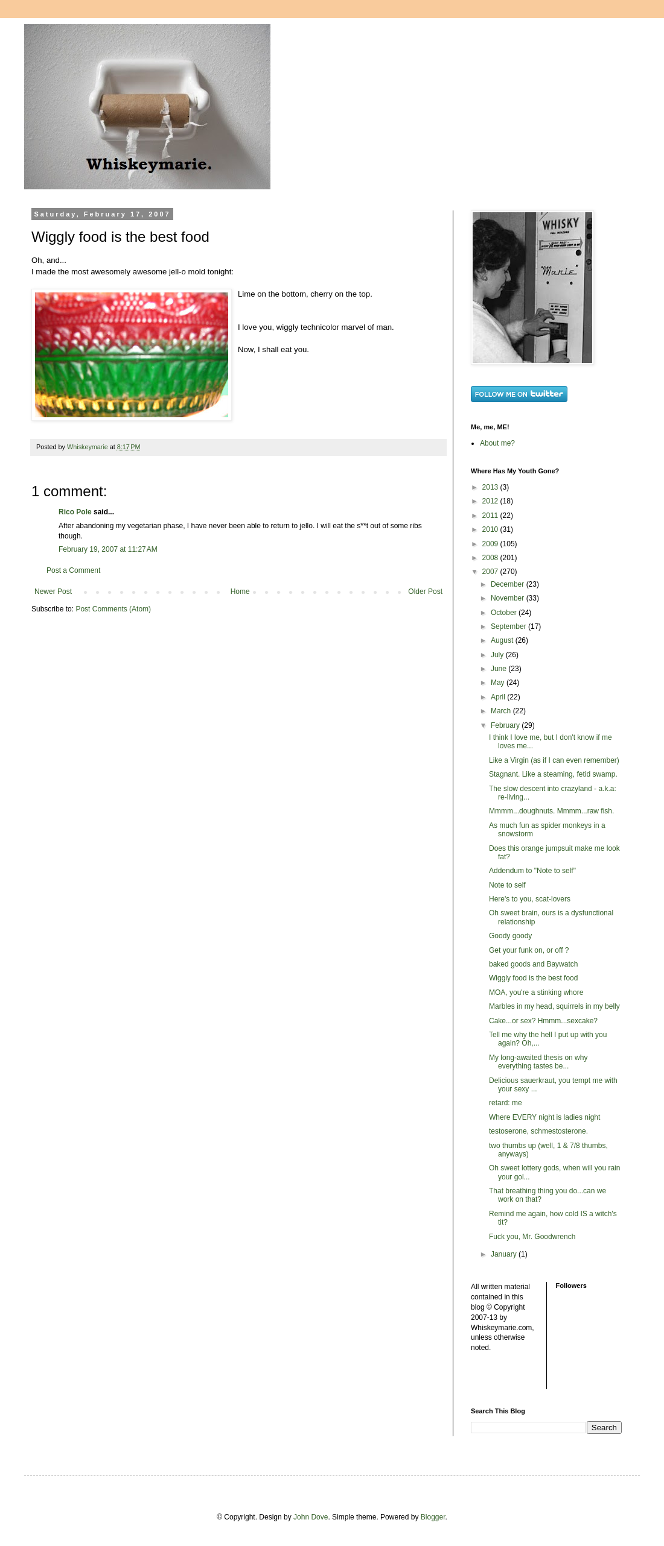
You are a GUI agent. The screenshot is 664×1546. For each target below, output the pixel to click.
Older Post (425, 591)
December (508, 584)
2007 (491, 571)
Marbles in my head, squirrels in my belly (554, 1006)
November (508, 598)
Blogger (433, 1517)
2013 (491, 487)
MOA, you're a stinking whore (536, 992)
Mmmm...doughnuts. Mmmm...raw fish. (551, 811)
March (502, 711)
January (505, 1254)
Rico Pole (75, 512)
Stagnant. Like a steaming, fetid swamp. (553, 774)
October (505, 612)
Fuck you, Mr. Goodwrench (532, 1236)
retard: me (505, 1103)
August (503, 640)
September (509, 626)
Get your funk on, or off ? (529, 950)
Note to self (507, 885)
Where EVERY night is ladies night (544, 1117)
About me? (497, 443)
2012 (491, 501)
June (499, 668)
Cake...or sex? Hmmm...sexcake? (543, 1021)
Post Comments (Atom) (113, 609)
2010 (491, 529)
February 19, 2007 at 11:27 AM (108, 549)
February (506, 725)
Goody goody (510, 936)
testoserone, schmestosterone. (538, 1131)
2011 (491, 515)
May (498, 682)
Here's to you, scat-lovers (529, 899)
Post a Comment (73, 570)
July (498, 655)
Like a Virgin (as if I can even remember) (554, 760)
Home (240, 591)
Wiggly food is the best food (533, 978)
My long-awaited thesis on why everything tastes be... (538, 1061)
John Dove (310, 1517)
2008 (491, 558)
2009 (491, 544)
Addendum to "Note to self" (532, 870)
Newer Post (53, 591)
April (499, 697)
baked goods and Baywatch (533, 964)
